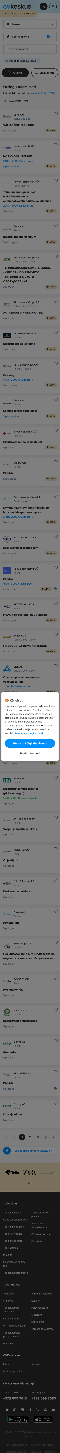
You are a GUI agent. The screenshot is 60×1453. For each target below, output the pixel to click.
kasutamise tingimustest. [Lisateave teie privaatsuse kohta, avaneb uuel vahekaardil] (29, 733)
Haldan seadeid (30, 753)
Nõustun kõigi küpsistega (30, 743)
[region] (29, 726)
